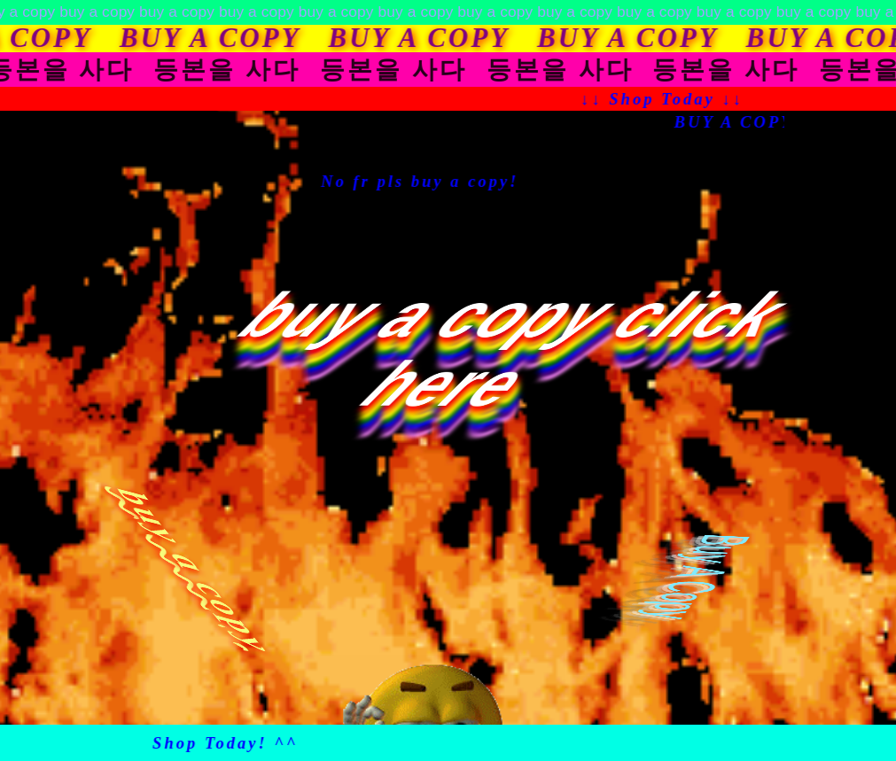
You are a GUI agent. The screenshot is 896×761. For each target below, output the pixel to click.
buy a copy (195, 571)
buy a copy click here (516, 349)
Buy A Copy (699, 576)
